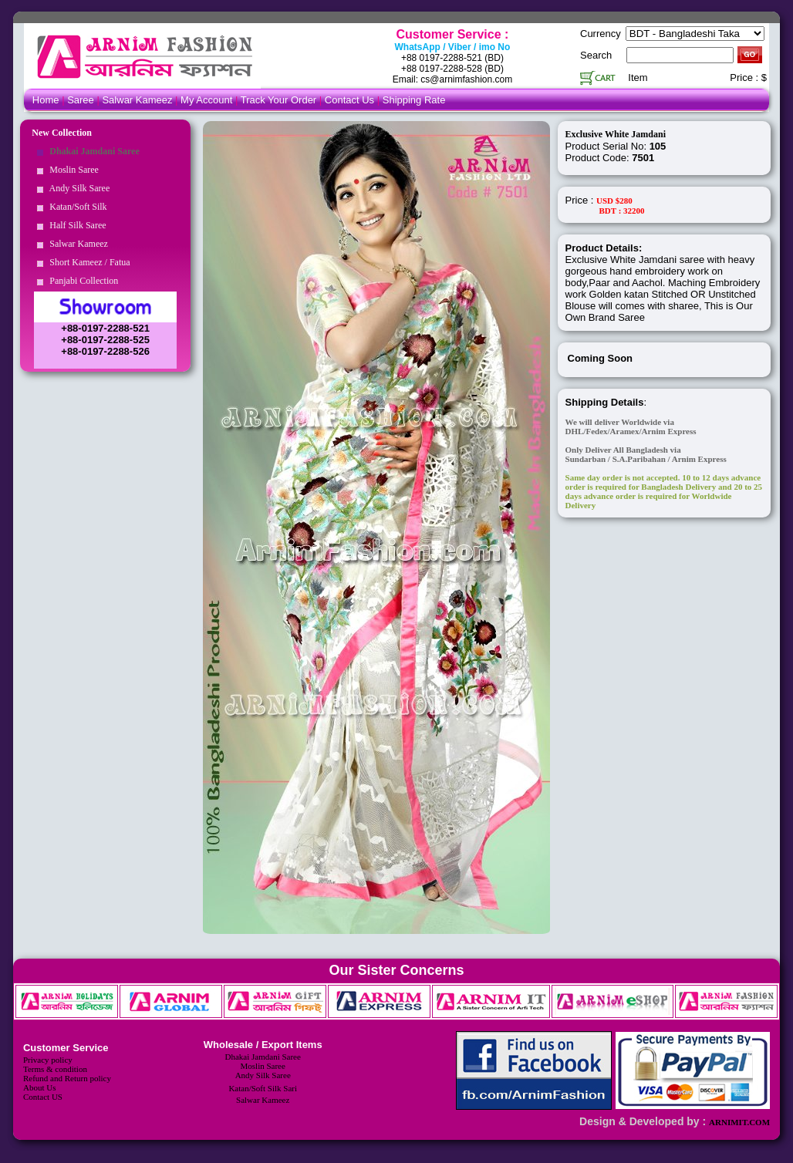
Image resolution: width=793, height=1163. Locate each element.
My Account (206, 100)
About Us (39, 1087)
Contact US (42, 1096)
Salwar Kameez (137, 100)
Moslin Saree (72, 169)
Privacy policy (48, 1059)
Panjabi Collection (81, 280)
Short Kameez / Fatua (87, 262)
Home (45, 100)
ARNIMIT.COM (739, 1122)
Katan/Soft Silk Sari (262, 1088)
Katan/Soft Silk (75, 206)
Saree (81, 100)
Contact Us (351, 100)
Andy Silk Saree (77, 188)
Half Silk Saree (75, 225)
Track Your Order (279, 100)
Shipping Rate (414, 100)
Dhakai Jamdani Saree (92, 151)
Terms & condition (55, 1069)
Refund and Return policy (67, 1078)
